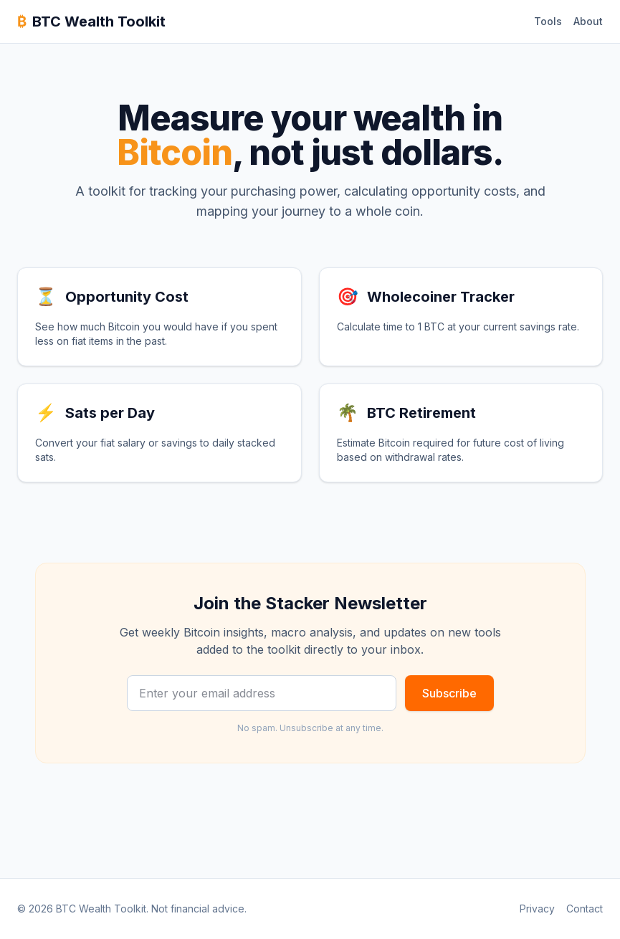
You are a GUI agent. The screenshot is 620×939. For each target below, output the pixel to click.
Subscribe (449, 693)
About (588, 21)
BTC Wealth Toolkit (91, 21)
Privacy (537, 908)
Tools (548, 21)
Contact (584, 908)
